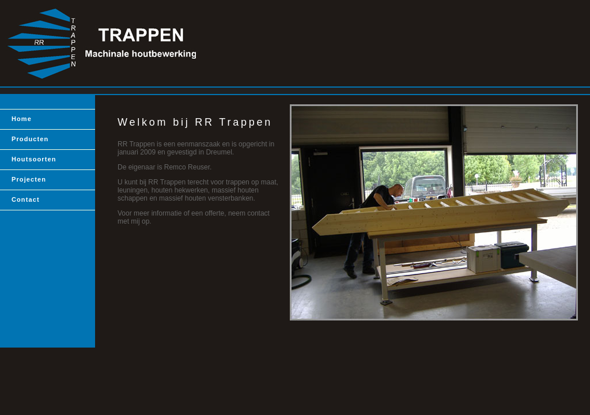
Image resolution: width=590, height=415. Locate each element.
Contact (26, 199)
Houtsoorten (34, 159)
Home (22, 118)
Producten (30, 138)
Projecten (29, 179)
